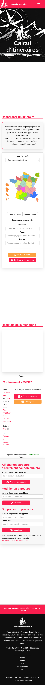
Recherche (24, 608)
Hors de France (30, 214)
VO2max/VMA (22, 666)
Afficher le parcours (16, 482)
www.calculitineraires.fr (22, 627)
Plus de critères (22, 255)
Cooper (22, 658)
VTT (36, 677)
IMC (22, 669)
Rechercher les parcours (22, 260)
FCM (22, 664)
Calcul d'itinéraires (19, 4)
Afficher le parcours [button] (27, 396)
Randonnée (23, 677)
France (8, 422)
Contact (23, 611)
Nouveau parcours (11, 608)
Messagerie (27, 401)
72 (4, 422)
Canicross (18, 680)
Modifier (16, 502)
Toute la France (15, 214)
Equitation (27, 680)
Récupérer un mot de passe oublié (14, 540)
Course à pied (11, 677)
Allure (22, 661)
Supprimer (16, 530)
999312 (27, 382)
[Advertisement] (22, 88)
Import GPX (35, 608)
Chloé (8, 398)
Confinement (11, 382)
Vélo (31, 677)
